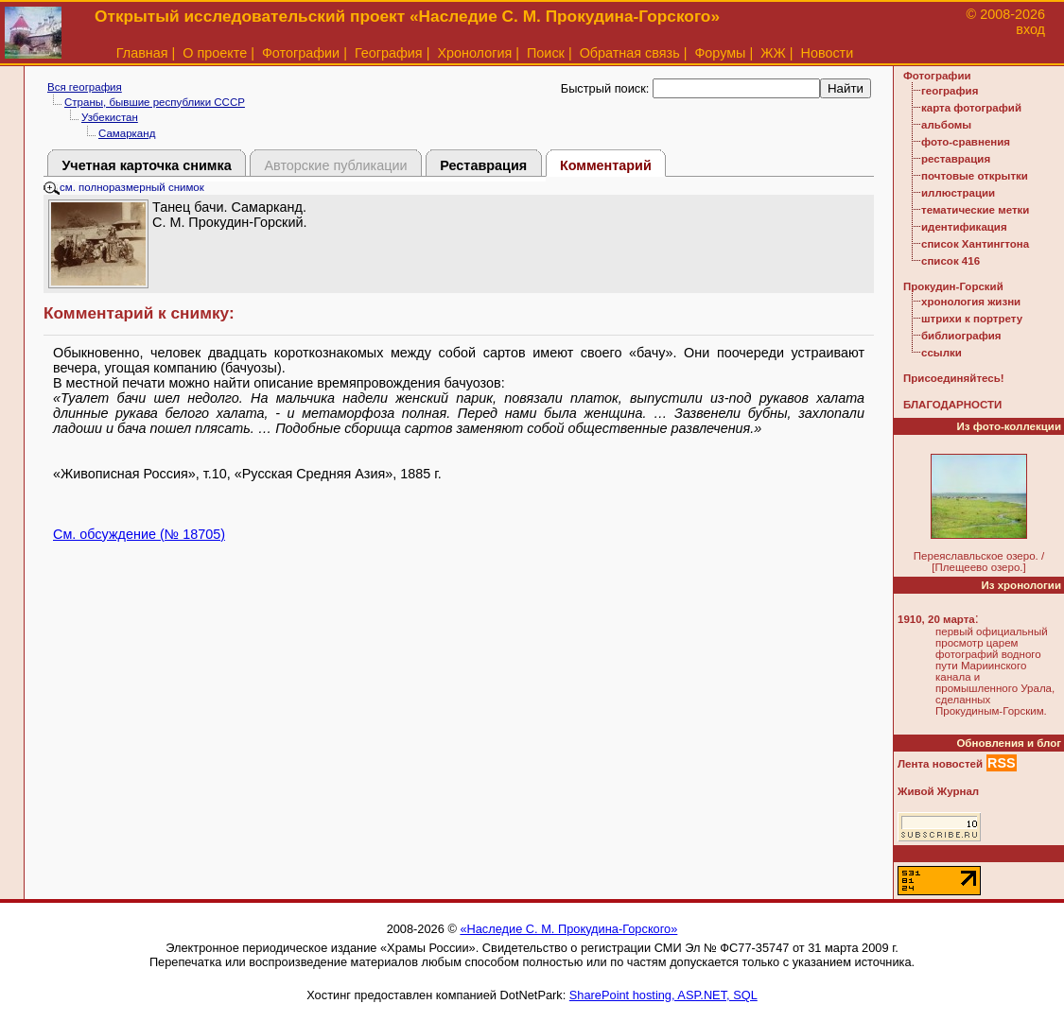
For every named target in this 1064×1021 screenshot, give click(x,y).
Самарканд (126, 133)
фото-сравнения (965, 141)
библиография (961, 335)
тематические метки (975, 210)
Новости (827, 53)
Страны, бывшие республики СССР (154, 102)
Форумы (719, 53)
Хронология (474, 53)
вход (1030, 29)
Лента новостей (940, 764)
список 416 (950, 261)
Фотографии (301, 53)
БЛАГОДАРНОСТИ (952, 404)
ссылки (941, 352)
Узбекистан (109, 117)
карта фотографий (971, 107)
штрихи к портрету (971, 318)
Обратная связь (630, 53)
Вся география (84, 87)
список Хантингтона (975, 244)
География (389, 53)
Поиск (546, 53)
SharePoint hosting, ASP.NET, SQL (663, 995)
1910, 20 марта (936, 619)
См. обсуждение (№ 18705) (139, 534)
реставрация (955, 158)
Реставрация (483, 165)
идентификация (964, 227)
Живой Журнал (938, 791)
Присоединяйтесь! (953, 378)
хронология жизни (970, 301)
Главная (142, 53)
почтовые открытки (974, 176)
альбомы (946, 124)
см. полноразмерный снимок (124, 187)
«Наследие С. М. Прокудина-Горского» (568, 929)
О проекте (215, 53)
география (949, 90)
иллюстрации (958, 193)
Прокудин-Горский (953, 286)
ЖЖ (773, 53)
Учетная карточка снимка (146, 165)
